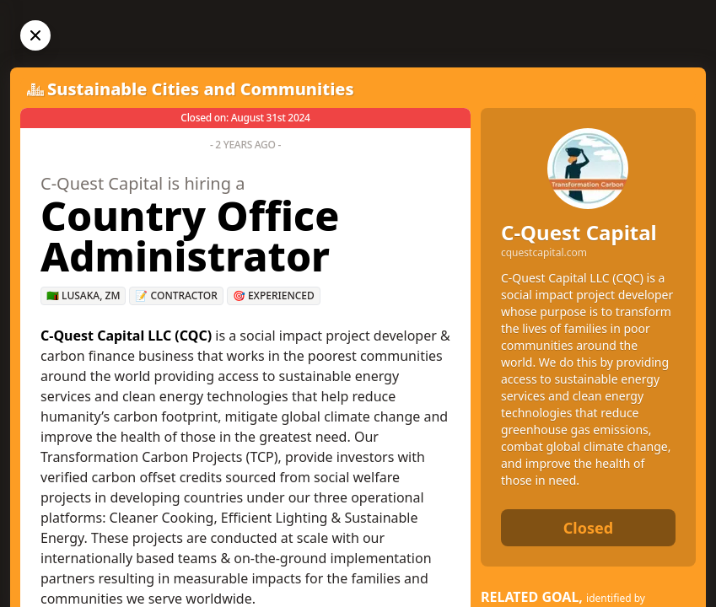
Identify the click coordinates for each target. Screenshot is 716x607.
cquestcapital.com (544, 253)
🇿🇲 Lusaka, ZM (83, 295)
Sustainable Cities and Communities (200, 89)
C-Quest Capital (579, 232)
